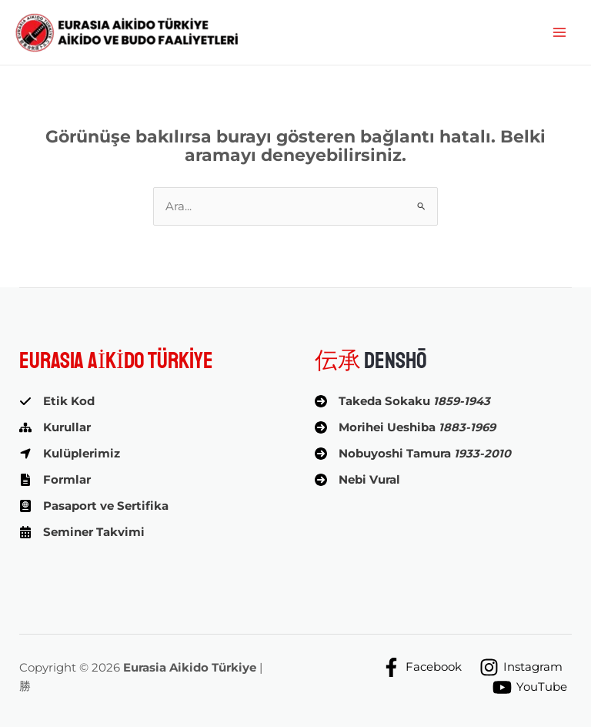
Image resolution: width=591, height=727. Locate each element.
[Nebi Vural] (357, 480)
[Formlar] (55, 480)
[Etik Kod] (57, 401)
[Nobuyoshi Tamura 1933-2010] (413, 453)
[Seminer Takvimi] (82, 532)
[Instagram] (521, 667)
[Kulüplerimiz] (69, 453)
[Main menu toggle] (559, 32)
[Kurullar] (55, 427)
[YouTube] (530, 687)
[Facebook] (421, 667)
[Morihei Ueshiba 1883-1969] (405, 427)
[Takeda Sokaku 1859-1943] (402, 401)
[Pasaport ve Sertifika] (94, 506)
